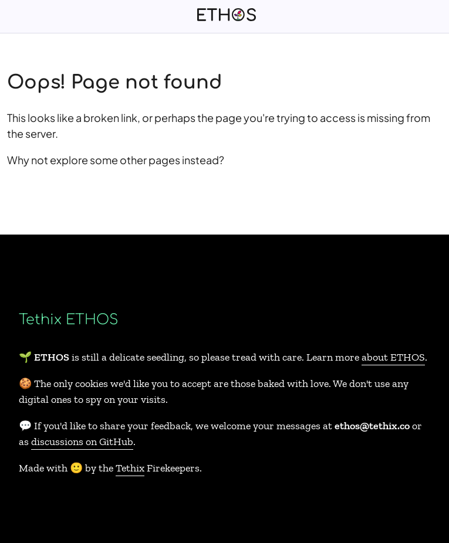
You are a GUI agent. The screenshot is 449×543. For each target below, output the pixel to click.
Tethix (130, 467)
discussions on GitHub (82, 441)
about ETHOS (393, 357)
